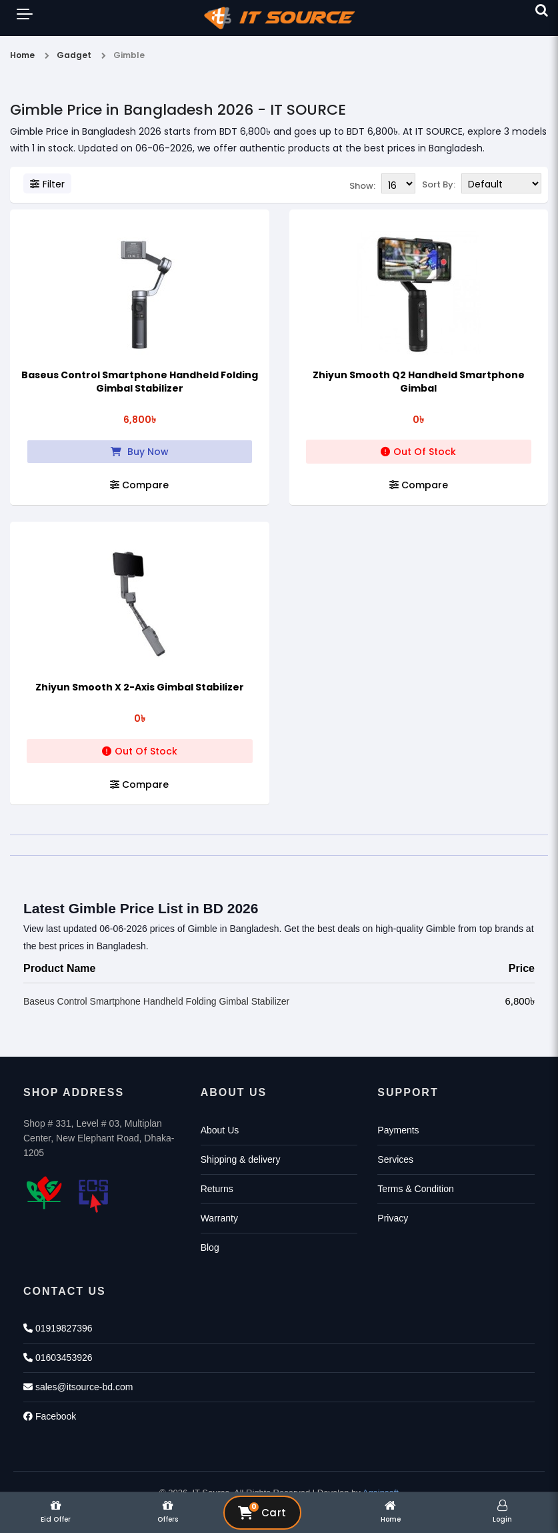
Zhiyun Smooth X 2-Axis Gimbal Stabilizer (139, 685)
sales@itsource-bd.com (78, 1385)
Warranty (219, 1216)
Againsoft (381, 1491)
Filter (47, 184)
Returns (217, 1187)
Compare (139, 483)
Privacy (392, 1216)
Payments (398, 1128)
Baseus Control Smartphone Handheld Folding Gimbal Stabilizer (139, 380)
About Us (220, 1128)
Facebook (49, 1415)
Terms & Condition (415, 1187)
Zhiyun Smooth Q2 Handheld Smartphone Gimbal (419, 380)
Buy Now (140, 450)
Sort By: (438, 184)
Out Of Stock (418, 450)
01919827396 (58, 1327)
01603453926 (58, 1356)
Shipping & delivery (241, 1158)
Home (22, 55)
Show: (362, 184)
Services (395, 1158)
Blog (210, 1246)
